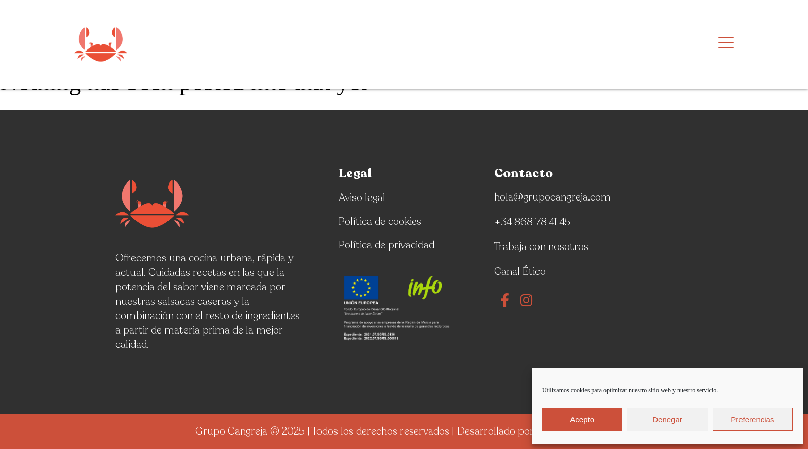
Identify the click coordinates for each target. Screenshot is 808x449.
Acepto (582, 419)
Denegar (667, 419)
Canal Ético (520, 271)
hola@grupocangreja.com (552, 197)
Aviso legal (362, 198)
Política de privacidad (386, 245)
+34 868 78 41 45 (532, 222)
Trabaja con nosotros (541, 247)
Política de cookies (380, 221)
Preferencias (752, 419)
